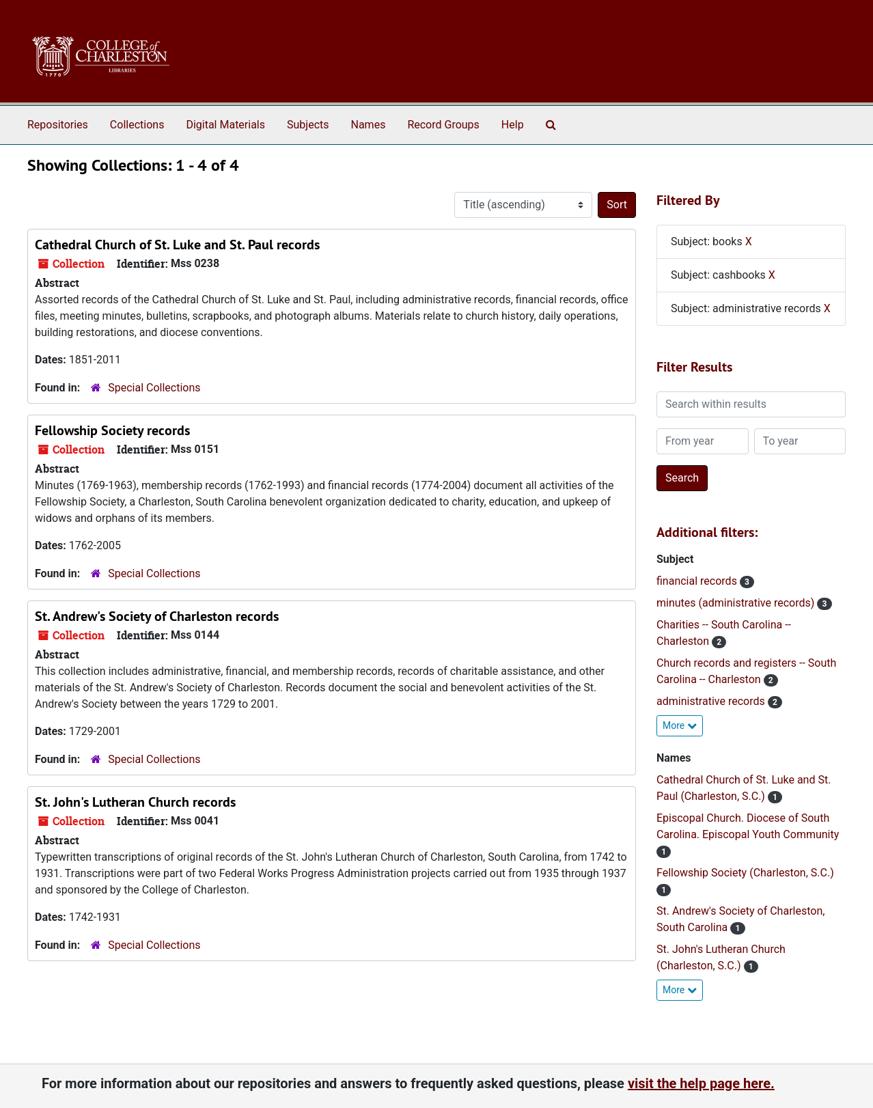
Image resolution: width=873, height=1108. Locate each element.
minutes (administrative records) (736, 602)
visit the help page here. (701, 1083)
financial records (698, 580)
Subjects (308, 124)
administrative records (712, 701)
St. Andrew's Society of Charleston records (157, 616)
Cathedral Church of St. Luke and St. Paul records (177, 244)
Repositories (57, 124)
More (680, 725)
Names (368, 124)
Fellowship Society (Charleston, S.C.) (745, 872)
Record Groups (443, 124)
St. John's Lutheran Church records (135, 802)
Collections (137, 124)
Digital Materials (225, 124)
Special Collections (154, 387)
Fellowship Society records (112, 430)
